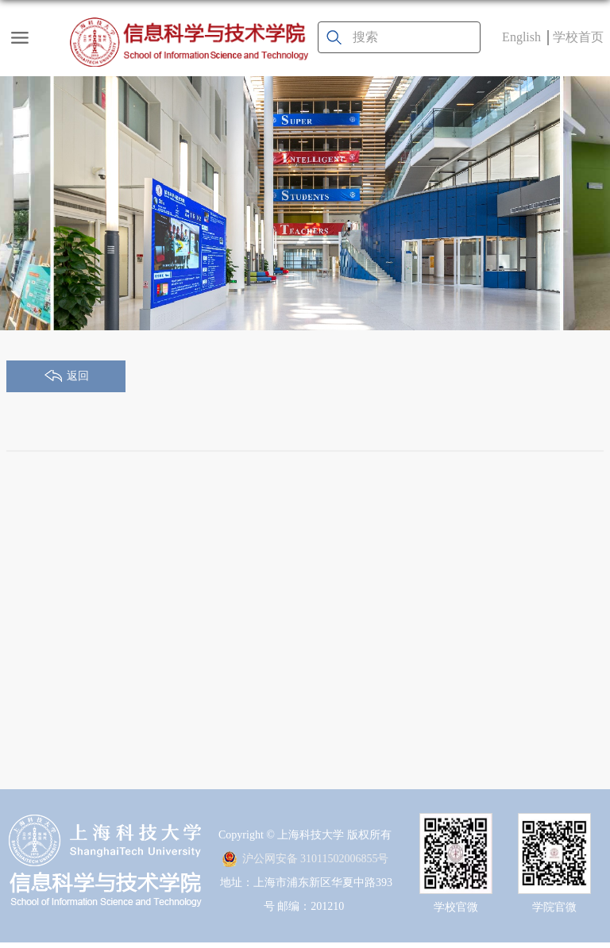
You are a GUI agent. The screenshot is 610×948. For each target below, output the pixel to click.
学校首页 (578, 37)
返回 (78, 376)
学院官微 (554, 907)
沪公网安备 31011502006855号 (305, 859)
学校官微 (456, 907)
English (521, 37)
